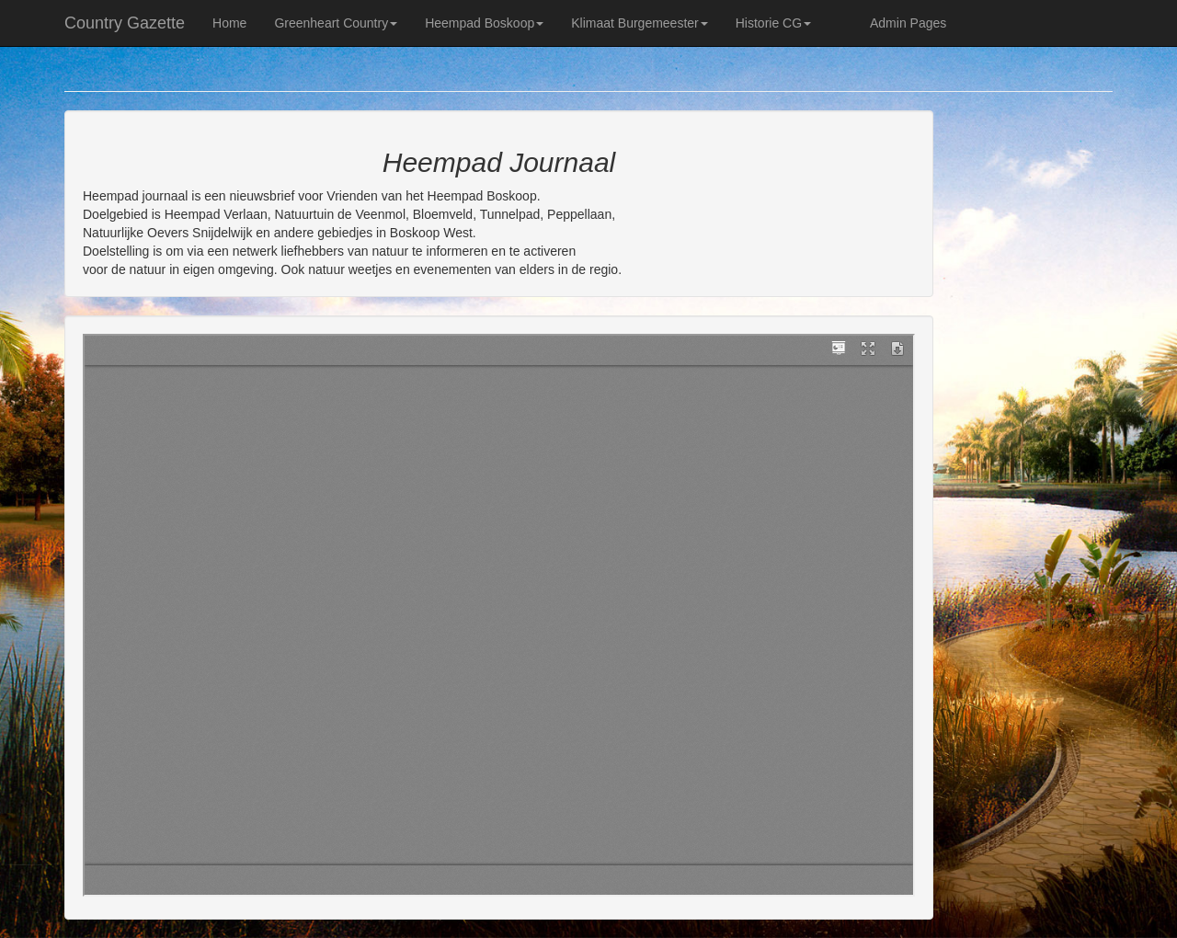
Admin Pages (908, 23)
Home (229, 23)
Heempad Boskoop (484, 23)
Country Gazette (124, 23)
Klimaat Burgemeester (639, 23)
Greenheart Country (335, 23)
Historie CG (773, 23)
